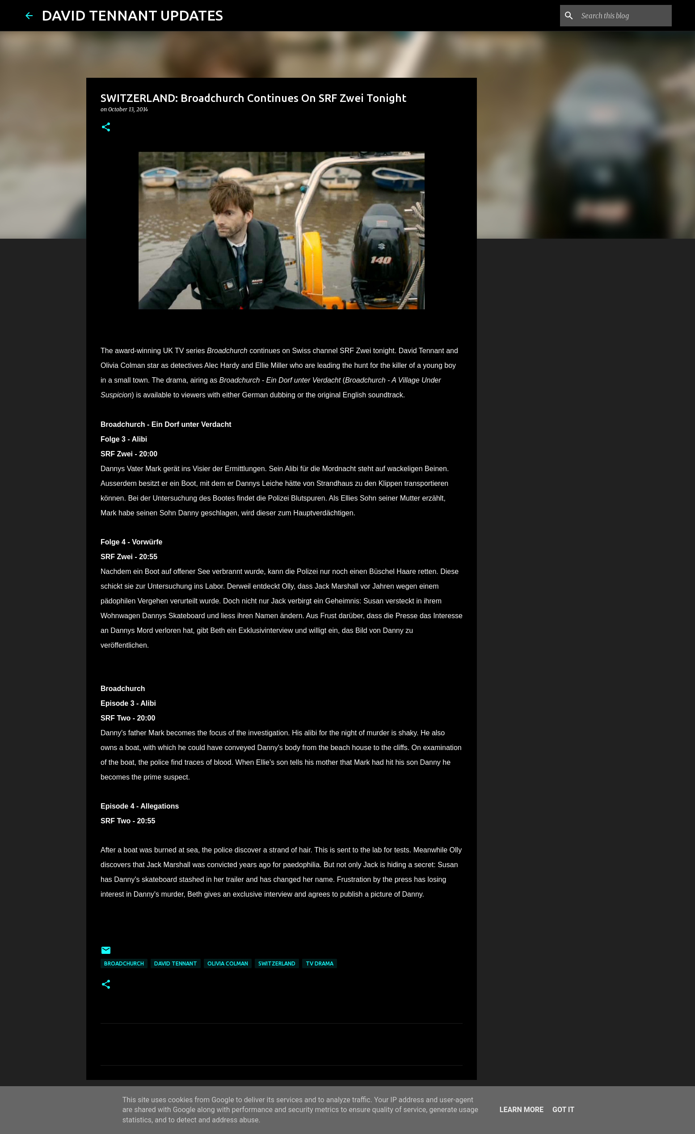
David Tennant (175, 963)
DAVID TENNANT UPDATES (132, 15)
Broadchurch (124, 963)
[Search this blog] (625, 15)
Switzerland (276, 963)
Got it (563, 1109)
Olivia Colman (227, 963)
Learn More (521, 1109)
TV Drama (319, 963)
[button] (106, 128)
